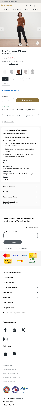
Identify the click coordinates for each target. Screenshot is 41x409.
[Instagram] (5, 340)
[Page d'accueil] (6, 4)
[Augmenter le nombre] (12, 100)
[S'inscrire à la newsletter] (12, 242)
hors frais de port (13, 64)
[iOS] (5, 355)
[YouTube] (14, 331)
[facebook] (5, 331)
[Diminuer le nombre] (4, 100)
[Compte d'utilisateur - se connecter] (34, 6)
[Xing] (23, 331)
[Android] (14, 355)
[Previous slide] (2, 29)
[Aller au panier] (38, 5)
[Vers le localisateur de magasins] (30, 6)
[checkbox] (5, 72)
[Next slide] (39, 29)
